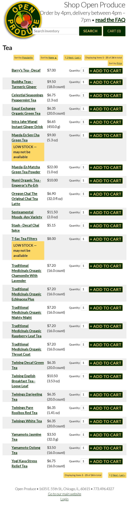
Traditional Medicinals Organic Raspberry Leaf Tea (26, 331)
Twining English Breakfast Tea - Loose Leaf (23, 381)
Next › (71, 57)
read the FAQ (110, 19)
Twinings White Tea (27, 421)
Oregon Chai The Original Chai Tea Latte (25, 199)
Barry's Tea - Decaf (26, 70)
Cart (114, 31)
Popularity (27, 57)
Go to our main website (64, 494)
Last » (78, 57)
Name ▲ (52, 57)
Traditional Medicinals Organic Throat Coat (26, 349)
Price (119, 63)
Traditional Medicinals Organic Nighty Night (26, 312)
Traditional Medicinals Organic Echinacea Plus (26, 294)
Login (64, 499)
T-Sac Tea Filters (24, 239)
